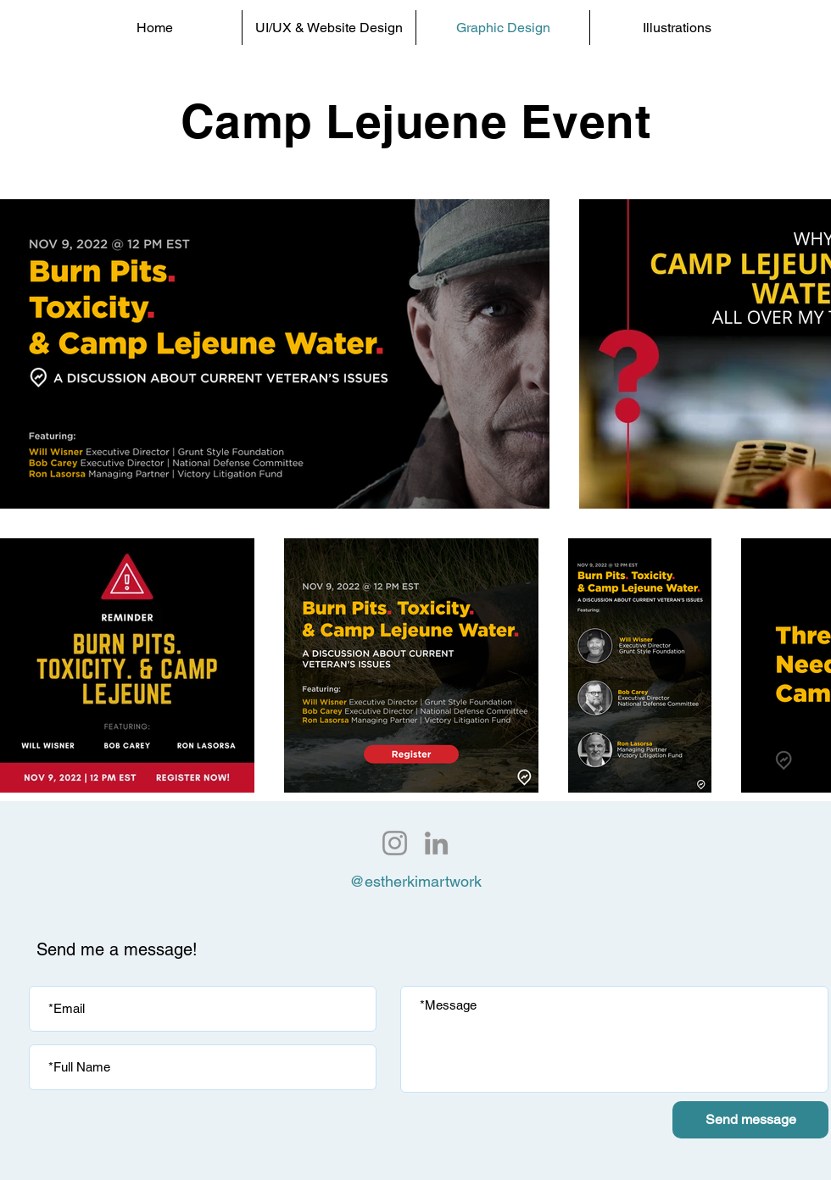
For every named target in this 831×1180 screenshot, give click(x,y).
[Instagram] (394, 843)
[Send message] (750, 1119)
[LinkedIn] (436, 843)
